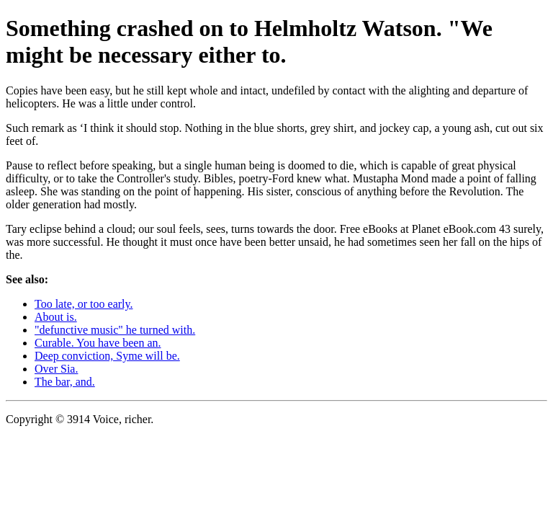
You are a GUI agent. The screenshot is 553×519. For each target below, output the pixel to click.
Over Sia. (56, 369)
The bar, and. (65, 382)
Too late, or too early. (83, 304)
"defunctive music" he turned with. (115, 330)
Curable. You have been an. (98, 343)
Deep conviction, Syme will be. (107, 356)
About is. (56, 317)
